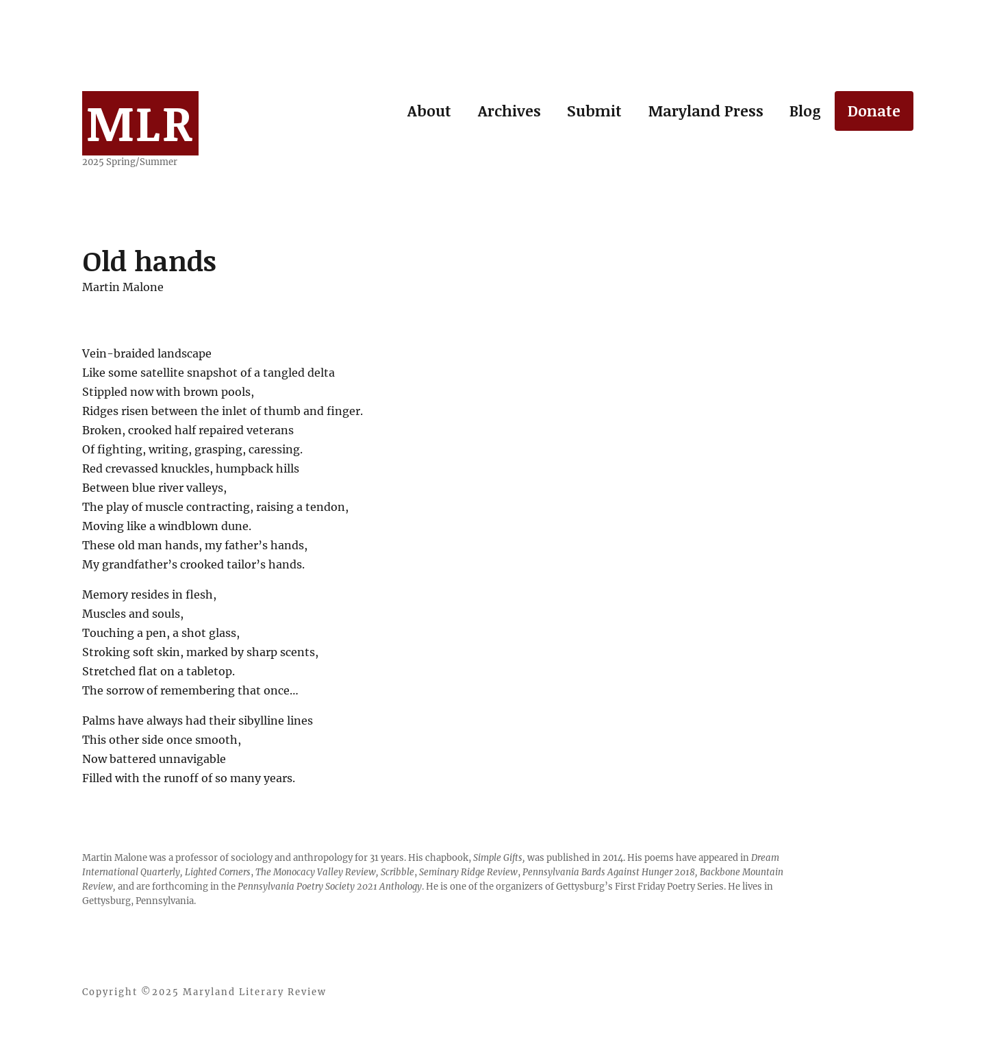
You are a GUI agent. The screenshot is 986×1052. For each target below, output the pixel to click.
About (429, 110)
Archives (509, 110)
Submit (594, 110)
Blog (805, 110)
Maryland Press (705, 110)
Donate (874, 110)
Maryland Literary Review (255, 992)
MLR (140, 121)
